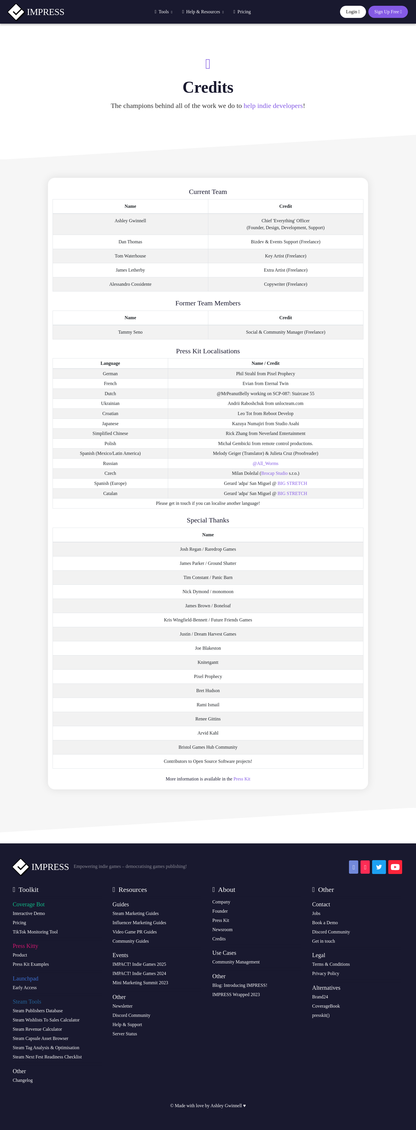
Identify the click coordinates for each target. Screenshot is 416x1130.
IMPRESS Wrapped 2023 (236, 994)
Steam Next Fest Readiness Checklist (47, 1056)
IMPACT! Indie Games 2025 (139, 964)
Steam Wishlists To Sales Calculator (46, 1019)
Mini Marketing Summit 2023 (140, 982)
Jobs (316, 913)
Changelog (23, 1080)
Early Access (25, 987)
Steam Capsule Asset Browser (40, 1038)
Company (221, 901)
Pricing (242, 11)
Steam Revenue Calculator (37, 1029)
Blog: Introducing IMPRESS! (239, 985)
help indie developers (273, 105)
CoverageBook (326, 1006)
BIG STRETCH (292, 483)
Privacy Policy (325, 973)
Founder (220, 911)
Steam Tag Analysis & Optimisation (46, 1047)
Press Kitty (25, 946)
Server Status (125, 1033)
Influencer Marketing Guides (139, 922)
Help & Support (127, 1024)
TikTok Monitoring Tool (35, 931)
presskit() (321, 1015)
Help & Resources (203, 11)
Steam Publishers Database (38, 1010)
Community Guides (131, 941)
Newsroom (222, 929)
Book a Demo (325, 922)
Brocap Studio (274, 473)
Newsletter (123, 1006)
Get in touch (323, 941)
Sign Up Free (388, 11)
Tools (163, 11)
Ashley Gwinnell (226, 1105)
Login (353, 11)
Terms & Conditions (331, 964)
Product (20, 954)
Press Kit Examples (31, 964)
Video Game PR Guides (135, 931)
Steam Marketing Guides (136, 913)
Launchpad (25, 978)
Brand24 (320, 996)
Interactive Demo (29, 913)
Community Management (236, 961)
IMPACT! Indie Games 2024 (139, 973)
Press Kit (241, 778)
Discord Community (132, 1015)
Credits (219, 938)
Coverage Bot (29, 904)
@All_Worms (265, 463)
